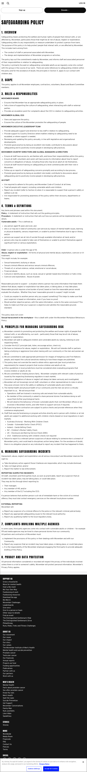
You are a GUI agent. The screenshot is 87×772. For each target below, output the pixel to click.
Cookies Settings (34, 769)
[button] (2, 3)
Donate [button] (69, 11)
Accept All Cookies (51, 769)
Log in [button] (82, 3)
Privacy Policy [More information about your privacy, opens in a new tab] (44, 764)
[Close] (83, 762)
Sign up (22, 10)
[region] (43, 765)
